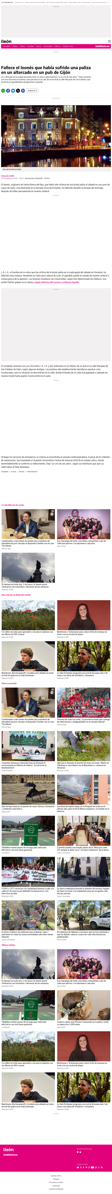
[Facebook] (8, 91)
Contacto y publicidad (56, 1189)
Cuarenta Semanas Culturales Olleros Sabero (57, 2)
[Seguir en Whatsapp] (99, 1167)
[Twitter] (18, 91)
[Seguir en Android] (77, 1152)
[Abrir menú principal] (109, 41)
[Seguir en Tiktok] (96, 1167)
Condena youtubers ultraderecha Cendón (35, 2)
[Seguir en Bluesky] (78, 1167)
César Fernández (7, 770)
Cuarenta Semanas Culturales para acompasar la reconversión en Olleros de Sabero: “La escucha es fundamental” (24, 765)
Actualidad (6, 46)
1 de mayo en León (19, 2)
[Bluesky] (13, 91)
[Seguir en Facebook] (83, 1167)
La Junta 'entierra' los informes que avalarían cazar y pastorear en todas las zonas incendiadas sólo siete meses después (27, 934)
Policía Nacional (32, 471)
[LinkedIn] (23, 91)
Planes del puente (86, 2)
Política (15, 46)
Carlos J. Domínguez (63, 853)
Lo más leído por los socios (13, 505)
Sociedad (30, 46)
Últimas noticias (8, 945)
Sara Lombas (61, 546)
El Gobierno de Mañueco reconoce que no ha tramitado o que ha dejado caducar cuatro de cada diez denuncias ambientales (83, 934)
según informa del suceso (47, 282)
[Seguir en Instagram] (89, 1167)
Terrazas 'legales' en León (75, 2)
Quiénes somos (56, 1176)
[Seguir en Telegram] (86, 1167)
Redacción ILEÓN (7, 176)
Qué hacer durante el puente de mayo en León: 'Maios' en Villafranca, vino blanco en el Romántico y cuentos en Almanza (83, 765)
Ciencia (38, 46)
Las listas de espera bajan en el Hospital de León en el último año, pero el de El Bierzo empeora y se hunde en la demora (83, 808)
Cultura (22, 46)
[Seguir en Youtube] (92, 1167)
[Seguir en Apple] (80, 1152)
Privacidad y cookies (56, 1182)
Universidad (47, 46)
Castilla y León (68, 46)
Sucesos (13, 471)
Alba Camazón (62, 940)
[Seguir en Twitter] (81, 1167)
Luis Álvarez (6, 853)
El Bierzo (57, 46)
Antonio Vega (6, 548)
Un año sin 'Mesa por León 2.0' (99, 2)
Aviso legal (56, 1186)
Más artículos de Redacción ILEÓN (16, 595)
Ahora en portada (9, 683)
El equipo (56, 1179)
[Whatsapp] (3, 91)
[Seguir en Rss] (102, 1167)
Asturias (21, 471)
